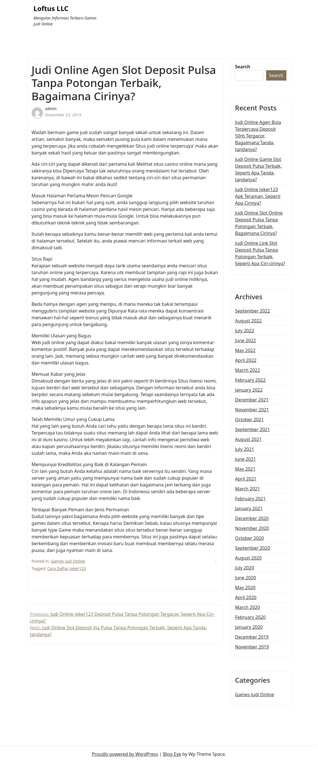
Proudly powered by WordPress (125, 754)
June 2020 (245, 578)
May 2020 (245, 587)
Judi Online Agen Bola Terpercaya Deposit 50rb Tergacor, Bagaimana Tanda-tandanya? (258, 135)
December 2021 (252, 400)
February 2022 (250, 380)
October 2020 (249, 538)
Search (242, 67)
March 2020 (247, 607)
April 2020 (246, 597)
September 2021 (252, 429)
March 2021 (247, 489)
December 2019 (252, 637)
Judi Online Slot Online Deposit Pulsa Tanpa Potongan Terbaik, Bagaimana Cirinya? (259, 223)
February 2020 (250, 617)
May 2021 (245, 469)
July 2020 (244, 568)
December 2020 (252, 518)
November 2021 (252, 410)
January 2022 (249, 390)
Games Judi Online (68, 561)
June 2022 (245, 340)
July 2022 (244, 330)
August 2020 (248, 558)
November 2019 (252, 647)
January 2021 (249, 508)
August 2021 (248, 439)
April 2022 (246, 360)
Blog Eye (172, 754)
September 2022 (252, 311)
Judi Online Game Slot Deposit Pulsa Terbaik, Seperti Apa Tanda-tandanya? (258, 169)
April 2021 (246, 479)
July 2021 (244, 449)
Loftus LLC (51, 9)
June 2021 (245, 459)
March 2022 (247, 370)
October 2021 (249, 419)
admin (51, 108)
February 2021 (250, 498)
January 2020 (249, 627)
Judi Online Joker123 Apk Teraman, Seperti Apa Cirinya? (257, 196)
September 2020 (252, 548)
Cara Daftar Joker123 (66, 568)
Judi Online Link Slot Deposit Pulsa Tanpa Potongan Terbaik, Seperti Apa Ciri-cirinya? (260, 253)
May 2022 (245, 350)
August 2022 (248, 321)
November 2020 (252, 528)
